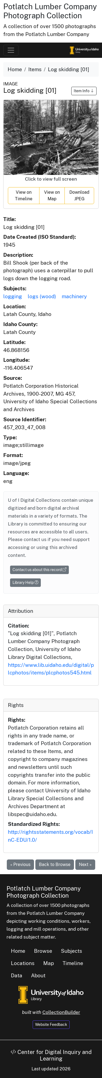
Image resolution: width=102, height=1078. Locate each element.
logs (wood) (42, 296)
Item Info (84, 91)
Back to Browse (54, 864)
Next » (85, 864)
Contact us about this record (39, 570)
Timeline (73, 963)
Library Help (25, 582)
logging (12, 296)
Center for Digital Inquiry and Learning (51, 1055)
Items (35, 69)
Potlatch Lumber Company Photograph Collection (50, 11)
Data (16, 975)
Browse (43, 951)
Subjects (71, 951)
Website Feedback (51, 1024)
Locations (23, 963)
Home (15, 69)
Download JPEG (79, 195)
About (38, 975)
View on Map (52, 195)
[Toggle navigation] (10, 50)
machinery (74, 296)
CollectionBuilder (61, 1012)
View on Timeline (23, 195)
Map (48, 963)
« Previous (20, 864)
